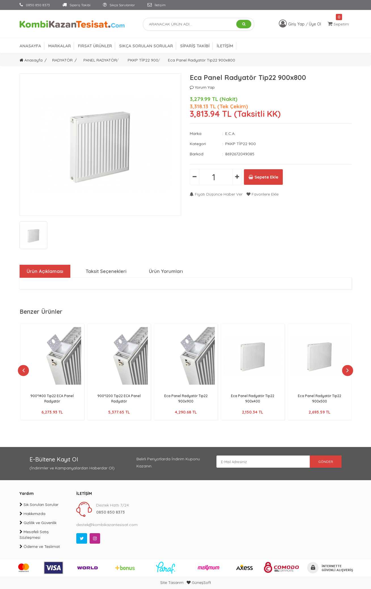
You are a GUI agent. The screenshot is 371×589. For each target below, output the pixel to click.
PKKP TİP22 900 (143, 60)
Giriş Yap (297, 24)
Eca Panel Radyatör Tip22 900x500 (319, 398)
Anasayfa (31, 60)
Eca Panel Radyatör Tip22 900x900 (185, 398)
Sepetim (338, 24)
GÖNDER (321, 462)
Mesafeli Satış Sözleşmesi (34, 534)
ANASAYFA (30, 45)
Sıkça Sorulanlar (119, 5)
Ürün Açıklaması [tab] (44, 271)
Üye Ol (315, 24)
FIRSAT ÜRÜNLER (95, 45)
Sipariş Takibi (76, 5)
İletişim (156, 5)
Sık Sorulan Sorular (39, 504)
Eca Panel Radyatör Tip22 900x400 (252, 398)
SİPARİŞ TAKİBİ (195, 45)
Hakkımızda (32, 513)
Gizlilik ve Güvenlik (38, 522)
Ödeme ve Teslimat (40, 546)
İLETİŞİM (225, 45)
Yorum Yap (202, 87)
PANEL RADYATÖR (100, 60)
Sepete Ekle (270, 177)
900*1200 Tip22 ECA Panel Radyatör (119, 398)
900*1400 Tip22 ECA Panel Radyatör (52, 398)
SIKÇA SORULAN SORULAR (146, 45)
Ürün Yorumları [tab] (165, 271)
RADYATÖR (62, 60)
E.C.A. (230, 133)
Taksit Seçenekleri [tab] (105, 271)
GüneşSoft (199, 582)
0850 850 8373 (35, 5)
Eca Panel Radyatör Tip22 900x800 (201, 60)
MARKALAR (59, 45)
